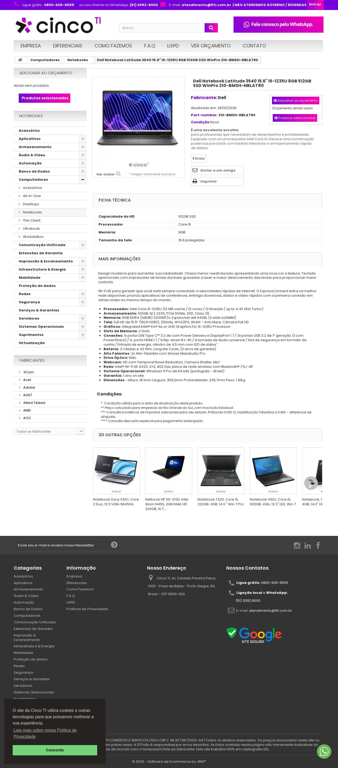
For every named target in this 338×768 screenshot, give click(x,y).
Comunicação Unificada (42, 244)
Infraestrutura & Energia (42, 269)
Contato (254, 45)
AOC (26, 417)
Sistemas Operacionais (41, 326)
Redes (25, 293)
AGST (27, 395)
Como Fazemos (113, 45)
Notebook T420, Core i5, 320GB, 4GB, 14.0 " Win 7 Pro (221, 502)
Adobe (28, 387)
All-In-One (31, 195)
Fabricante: (204, 98)
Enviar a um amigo (218, 170)
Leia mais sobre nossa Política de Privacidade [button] (45, 733)
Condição (200, 122)
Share (198, 158)
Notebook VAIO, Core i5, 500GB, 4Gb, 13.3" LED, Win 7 (273, 502)
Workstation (33, 236)
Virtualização (32, 342)
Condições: (107, 394)
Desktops (30, 204)
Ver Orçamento (211, 45)
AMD (26, 410)
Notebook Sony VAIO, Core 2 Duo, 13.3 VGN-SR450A (116, 502)
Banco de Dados (34, 171)
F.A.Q (149, 45)
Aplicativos (30, 138)
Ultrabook (31, 228)
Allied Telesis (33, 402)
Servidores (29, 318)
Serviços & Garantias (39, 310)
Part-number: (204, 115)
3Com (28, 372)
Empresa (31, 45)
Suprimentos (31, 334)
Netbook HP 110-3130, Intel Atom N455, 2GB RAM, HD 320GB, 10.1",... (166, 504)
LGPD (173, 45)
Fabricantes (31, 360)
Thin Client (31, 220)
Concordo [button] (55, 750)
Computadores (45, 59)
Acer (26, 379)
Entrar (315, 4)
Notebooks (77, 59)
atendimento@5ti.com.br (270, 610)
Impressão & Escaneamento (46, 261)
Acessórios (29, 130)
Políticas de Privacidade (87, 609)
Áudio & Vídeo (32, 155)
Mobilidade (29, 277)
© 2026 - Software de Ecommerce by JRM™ (169, 761)
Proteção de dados (37, 285)
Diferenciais (67, 45)
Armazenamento (35, 146)
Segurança (29, 302)
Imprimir (208, 181)
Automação (30, 163)
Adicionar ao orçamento (45, 73)
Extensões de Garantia (41, 253)
